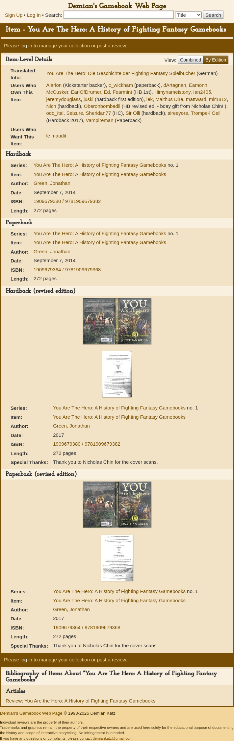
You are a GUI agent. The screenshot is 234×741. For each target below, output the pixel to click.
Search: (53, 15)
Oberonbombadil (102, 106)
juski (88, 99)
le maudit (56, 135)
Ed (107, 92)
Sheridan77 (98, 113)
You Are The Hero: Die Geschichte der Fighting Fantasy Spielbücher (121, 73)
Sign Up (13, 15)
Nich (51, 106)
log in (26, 45)
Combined (190, 59)
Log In (34, 15)
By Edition (215, 59)
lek (149, 99)
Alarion (54, 85)
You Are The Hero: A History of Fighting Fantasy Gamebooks (101, 165)
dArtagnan (174, 85)
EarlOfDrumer (86, 92)
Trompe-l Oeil (206, 113)
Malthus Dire (169, 99)
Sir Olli (132, 113)
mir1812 (218, 99)
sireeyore (178, 113)
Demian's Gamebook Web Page (117, 6)
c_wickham (121, 85)
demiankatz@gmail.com (112, 738)
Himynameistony (172, 92)
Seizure (74, 113)
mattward (196, 99)
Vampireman (100, 120)
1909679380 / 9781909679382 (67, 201)
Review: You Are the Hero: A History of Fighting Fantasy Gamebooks (80, 701)
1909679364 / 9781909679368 (67, 269)
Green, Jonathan (52, 183)
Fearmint (122, 92)
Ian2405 (202, 92)
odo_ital (55, 113)
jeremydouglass (63, 99)
